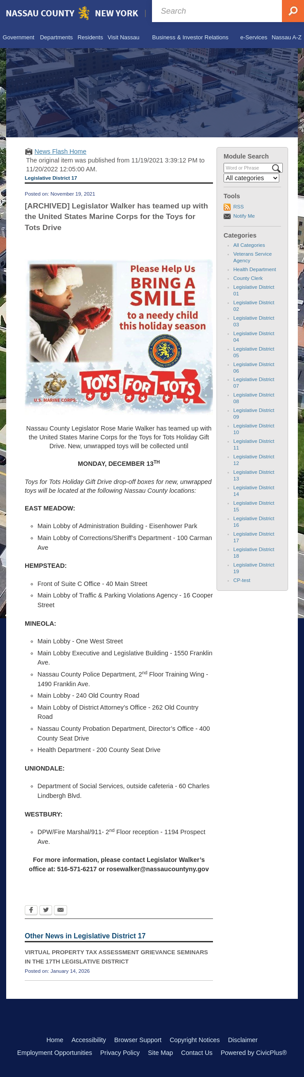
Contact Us (197, 1052)
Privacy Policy (120, 1052)
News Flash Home (60, 151)
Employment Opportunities (54, 1052)
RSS (238, 206)
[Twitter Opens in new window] (45, 911)
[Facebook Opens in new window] (31, 911)
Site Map (160, 1052)
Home (54, 1039)
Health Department (254, 269)
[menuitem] (18, 37)
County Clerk (248, 278)
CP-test (241, 580)
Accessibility (89, 1039)
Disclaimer (243, 1039)
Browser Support (137, 1039)
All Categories (249, 245)
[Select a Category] (251, 178)
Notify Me (244, 216)
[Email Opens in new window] (60, 911)
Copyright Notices (195, 1039)
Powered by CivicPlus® (253, 1052)
